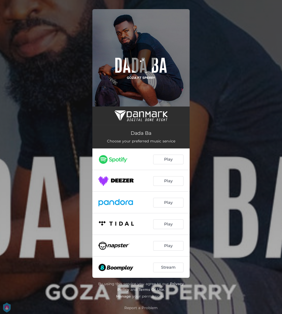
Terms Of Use (151, 289)
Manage (123, 296)
